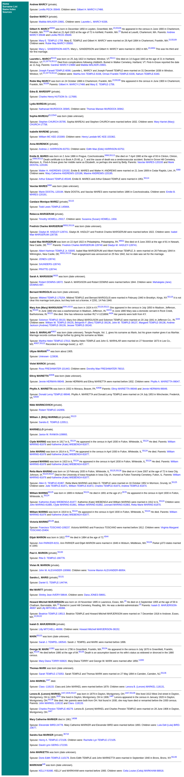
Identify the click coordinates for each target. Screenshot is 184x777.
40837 (53, 332)
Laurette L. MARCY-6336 (94, 21)
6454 (153, 48)
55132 (39, 616)
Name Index (9, 9)
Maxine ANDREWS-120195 (98, 173)
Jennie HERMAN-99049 (51, 381)
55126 (118, 471)
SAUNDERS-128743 (50, 264)
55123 (73, 416)
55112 (54, 61)
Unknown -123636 (48, 356)
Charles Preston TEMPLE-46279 (56, 709)
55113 (112, 155)
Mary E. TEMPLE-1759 (51, 40)
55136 (163, 673)
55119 (170, 297)
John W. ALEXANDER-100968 (55, 570)
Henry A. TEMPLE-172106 (52, 740)
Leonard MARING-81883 (117, 504)
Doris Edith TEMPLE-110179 (54, 758)
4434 (111, 313)
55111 (112, 58)
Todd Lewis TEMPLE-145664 (54, 206)
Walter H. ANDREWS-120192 (54, 170)
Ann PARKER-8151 (49, 543)
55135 (81, 652)
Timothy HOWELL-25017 (52, 219)
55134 (104, 648)
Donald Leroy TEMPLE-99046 (54, 394)
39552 (65, 225)
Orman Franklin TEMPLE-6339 (119, 74)
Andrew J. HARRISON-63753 (54, 149)
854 (48, 350)
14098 (74, 718)
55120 (100, 307)
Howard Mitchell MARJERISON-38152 (99, 629)
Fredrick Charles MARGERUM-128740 (82, 245)
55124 (73, 441)
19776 (48, 61)
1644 (64, 307)
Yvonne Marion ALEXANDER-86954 (106, 570)
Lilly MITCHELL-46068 (53, 608)
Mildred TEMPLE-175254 (52, 297)
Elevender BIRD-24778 (51, 725)
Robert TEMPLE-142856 (52, 410)
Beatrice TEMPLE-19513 (52, 613)
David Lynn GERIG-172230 (53, 745)
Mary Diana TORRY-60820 (53, 661)
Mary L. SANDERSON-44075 (54, 49)
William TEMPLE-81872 (81, 486)
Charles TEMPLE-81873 (107, 486)
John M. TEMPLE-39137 (125, 322)
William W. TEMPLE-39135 (59, 322)
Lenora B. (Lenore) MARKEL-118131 (145, 686)
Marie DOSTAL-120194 (51, 192)
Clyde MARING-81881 (65, 504)
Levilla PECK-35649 (49, 9)
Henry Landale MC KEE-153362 (98, 136)
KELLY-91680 (46, 770)
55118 (68, 253)
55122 (42, 343)
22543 (54, 115)
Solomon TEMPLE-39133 (52, 320)
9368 (106, 155)
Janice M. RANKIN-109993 (53, 434)
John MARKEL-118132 (51, 703)
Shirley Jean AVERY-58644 (53, 595)
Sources (7, 12)
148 (43, 764)
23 (114, 28)
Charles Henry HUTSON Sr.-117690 (58, 96)
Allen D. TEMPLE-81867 (51, 483)
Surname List (10, 6)
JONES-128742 (47, 259)
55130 (60, 552)
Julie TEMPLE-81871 (56, 486)
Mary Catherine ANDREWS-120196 (63, 173)
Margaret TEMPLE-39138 (152, 322)
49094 (52, 28)
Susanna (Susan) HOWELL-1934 (99, 219)
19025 (55, 276)
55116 (71, 225)
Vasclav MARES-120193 (150, 162)
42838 (51, 375)
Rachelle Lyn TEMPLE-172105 (99, 740)
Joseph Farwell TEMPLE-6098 (55, 70)
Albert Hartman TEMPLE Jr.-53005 (57, 250)
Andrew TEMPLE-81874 (133, 486)
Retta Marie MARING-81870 (146, 504)
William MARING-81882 (90, 504)
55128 (51, 521)
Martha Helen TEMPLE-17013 (54, 341)
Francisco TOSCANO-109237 (54, 527)
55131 (61, 577)
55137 (73, 693)
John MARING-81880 (41, 504)
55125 (112, 471)
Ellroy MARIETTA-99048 (124, 388)
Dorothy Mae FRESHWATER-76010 (105, 368)
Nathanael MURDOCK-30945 (54, 109)
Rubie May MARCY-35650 (59, 43)
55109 (118, 28)
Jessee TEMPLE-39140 (79, 325)
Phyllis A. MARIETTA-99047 (165, 381)
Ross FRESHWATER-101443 (54, 368)
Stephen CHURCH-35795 (52, 121)
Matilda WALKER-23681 (51, 21)
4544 (67, 537)
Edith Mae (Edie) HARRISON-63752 (105, 149)
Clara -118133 (46, 686)
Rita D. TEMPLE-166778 (52, 558)
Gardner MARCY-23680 (63, 65)
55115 (71, 201)
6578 (124, 492)
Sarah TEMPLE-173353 (51, 674)
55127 (51, 474)
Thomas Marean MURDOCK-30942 (105, 109)
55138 (132, 693)
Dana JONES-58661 (94, 595)
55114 (146, 178)
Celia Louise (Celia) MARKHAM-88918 (143, 770)
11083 (51, 648)
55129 (149, 542)
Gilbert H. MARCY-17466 (90, 9)
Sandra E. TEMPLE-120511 (53, 422)
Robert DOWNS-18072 (51, 282)
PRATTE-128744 (48, 269)
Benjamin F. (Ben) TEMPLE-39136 (93, 322)
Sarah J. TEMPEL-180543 (52, 642)
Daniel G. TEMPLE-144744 (53, 582)
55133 (39, 636)
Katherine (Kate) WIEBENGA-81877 (70, 444)
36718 (66, 734)
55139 (174, 757)
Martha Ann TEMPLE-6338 (87, 74)
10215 (70, 307)
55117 (49, 244)
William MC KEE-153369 (52, 136)
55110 (53, 58)
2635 (68, 693)
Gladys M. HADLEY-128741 (53, 232)
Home (6, 4)
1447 (48, 680)
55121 (106, 307)
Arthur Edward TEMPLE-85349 (55, 179)
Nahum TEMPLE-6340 (147, 74)
